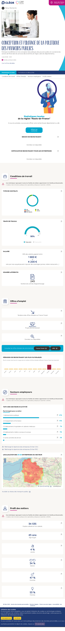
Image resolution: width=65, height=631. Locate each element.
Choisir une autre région (45, 604)
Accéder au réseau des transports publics (15, 491)
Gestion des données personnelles (20, 604)
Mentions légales (34, 604)
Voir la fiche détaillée (8, 63)
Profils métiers (47, 76)
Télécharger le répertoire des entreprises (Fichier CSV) (21, 447)
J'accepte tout (6, 618)
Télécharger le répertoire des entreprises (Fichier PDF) (21, 449)
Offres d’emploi (21, 76)
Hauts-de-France (59, 2)
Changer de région (58, 3)
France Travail (40, 348)
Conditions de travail (8, 76)
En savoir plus (40, 624)
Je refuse (17, 618)
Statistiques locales (8, 72)
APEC (53, 348)
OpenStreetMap (44, 486)
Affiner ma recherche (34, 130)
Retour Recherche (11, 8)
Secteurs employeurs (34, 76)
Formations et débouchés (26, 72)
